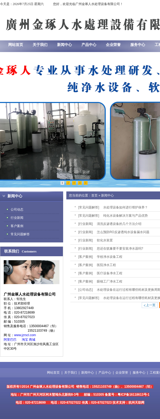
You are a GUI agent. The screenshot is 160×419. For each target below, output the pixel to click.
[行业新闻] (85, 224)
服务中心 (139, 372)
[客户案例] (85, 257)
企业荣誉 (121, 372)
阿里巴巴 (10, 339)
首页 (94, 195)
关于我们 (70, 372)
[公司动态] (85, 290)
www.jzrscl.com (25, 335)
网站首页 (53, 372)
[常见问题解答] (88, 207)
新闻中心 (107, 195)
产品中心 (104, 372)
